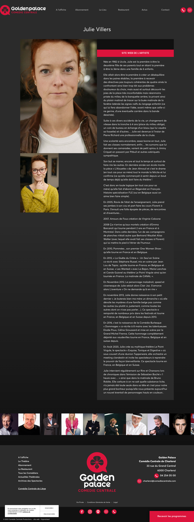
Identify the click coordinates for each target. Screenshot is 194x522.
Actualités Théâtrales (28, 477)
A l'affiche (61, 10)
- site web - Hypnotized (41, 519)
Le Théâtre (23, 461)
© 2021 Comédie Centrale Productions (17, 519)
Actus (144, 10)
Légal (115, 502)
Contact (165, 10)
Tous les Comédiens (28, 473)
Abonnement (81, 10)
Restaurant (123, 10)
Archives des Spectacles (30, 481)
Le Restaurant (25, 469)
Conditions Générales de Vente (98, 502)
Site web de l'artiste (135, 53)
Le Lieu (102, 10)
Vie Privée (80, 502)
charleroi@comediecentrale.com (156, 481)
